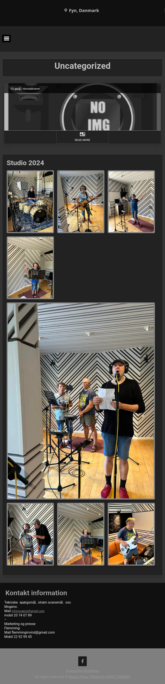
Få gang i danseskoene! (25, 88)
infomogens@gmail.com (28, 611)
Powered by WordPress (82, 671)
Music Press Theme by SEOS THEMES (99, 677)
